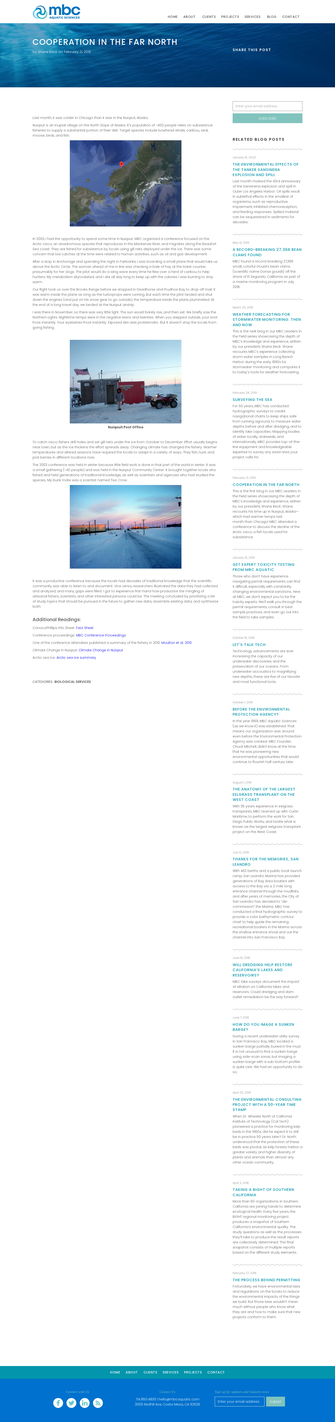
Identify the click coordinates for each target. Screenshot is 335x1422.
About (132, 1372)
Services (170, 1372)
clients (209, 16)
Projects (230, 16)
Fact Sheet (85, 628)
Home (173, 16)
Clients (150, 1372)
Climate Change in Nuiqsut (101, 650)
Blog (272, 16)
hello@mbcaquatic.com (179, 1399)
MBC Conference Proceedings (101, 635)
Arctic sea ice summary (76, 657)
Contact (216, 1372)
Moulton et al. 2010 (176, 642)
